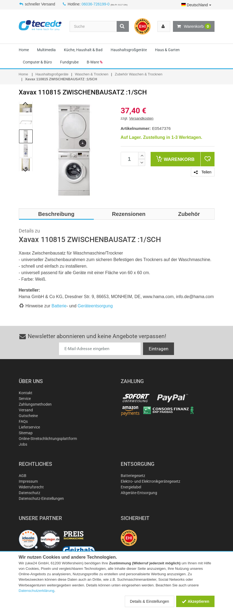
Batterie (59, 306)
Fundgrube (69, 62)
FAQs (23, 421)
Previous (25, 103)
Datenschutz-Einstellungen (41, 498)
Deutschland (196, 5)
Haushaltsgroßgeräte (129, 50)
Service (25, 398)
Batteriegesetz (133, 475)
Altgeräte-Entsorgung (139, 493)
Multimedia (46, 50)
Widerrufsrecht (31, 487)
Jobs (23, 444)
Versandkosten (141, 118)
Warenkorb (193, 26)
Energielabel (131, 487)
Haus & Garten (167, 50)
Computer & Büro (37, 62)
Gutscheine (28, 416)
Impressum (28, 481)
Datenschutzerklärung (36, 591)
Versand (26, 410)
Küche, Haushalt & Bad (83, 50)
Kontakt (25, 393)
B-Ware (94, 62)
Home (24, 50)
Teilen (202, 172)
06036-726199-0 (96, 4)
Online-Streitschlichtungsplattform (48, 438)
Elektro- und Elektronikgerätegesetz (150, 481)
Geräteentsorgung (95, 306)
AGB (22, 475)
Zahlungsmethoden (35, 404)
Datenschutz (29, 493)
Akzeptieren (195, 601)
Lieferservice (29, 427)
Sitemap (26, 433)
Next (25, 170)
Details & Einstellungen (149, 601)
